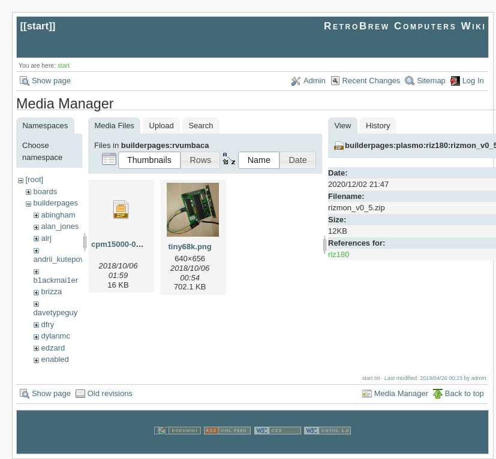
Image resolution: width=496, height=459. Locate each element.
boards (45, 191)
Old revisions (110, 393)
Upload (161, 125)
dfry (47, 324)
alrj (46, 238)
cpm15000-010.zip (124, 244)
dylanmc (55, 335)
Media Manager (401, 393)
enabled (54, 359)
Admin (314, 80)
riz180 (338, 254)
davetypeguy (56, 312)
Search (200, 125)
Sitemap (431, 80)
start (38, 26)
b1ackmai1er (56, 280)
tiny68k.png (190, 246)
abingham (58, 214)
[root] (34, 179)
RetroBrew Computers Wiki (405, 26)
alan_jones (60, 226)
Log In (473, 80)
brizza (51, 291)
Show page (51, 80)
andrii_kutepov (59, 259)
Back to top (464, 393)
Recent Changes (371, 80)
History (378, 125)
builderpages (55, 202)
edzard (53, 347)
